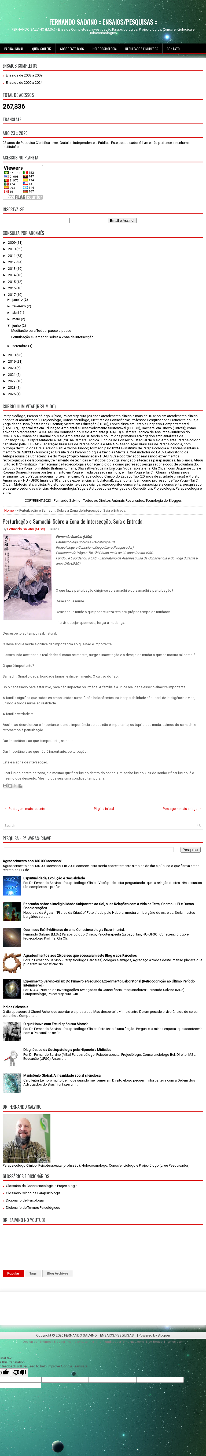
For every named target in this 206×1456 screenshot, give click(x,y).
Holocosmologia (105, 48)
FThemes (45, 1342)
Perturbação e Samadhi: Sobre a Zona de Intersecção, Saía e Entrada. (73, 521)
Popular (13, 1273)
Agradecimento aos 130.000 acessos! (32, 861)
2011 (12, 256)
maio (16, 319)
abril (16, 313)
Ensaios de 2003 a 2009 (24, 75)
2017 (12, 295)
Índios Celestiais (15, 1007)
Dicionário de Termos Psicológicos (33, 1208)
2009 (12, 243)
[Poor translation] (19, 1372)
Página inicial (14, 48)
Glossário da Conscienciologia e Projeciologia (42, 1186)
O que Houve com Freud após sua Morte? (55, 1024)
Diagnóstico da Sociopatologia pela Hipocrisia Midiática (67, 1050)
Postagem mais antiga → (182, 809)
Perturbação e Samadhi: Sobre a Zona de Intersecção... (53, 337)
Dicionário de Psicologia (25, 1200)
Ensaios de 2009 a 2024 (24, 83)
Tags (33, 1273)
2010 (12, 249)
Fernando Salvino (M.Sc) (26, 529)
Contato (173, 48)
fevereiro (19, 306)
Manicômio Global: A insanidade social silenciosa (62, 1075)
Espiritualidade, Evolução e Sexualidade (54, 878)
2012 (12, 262)
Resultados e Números (141, 48)
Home (9, 510)
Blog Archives (57, 1273)
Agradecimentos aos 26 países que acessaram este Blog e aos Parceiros (80, 955)
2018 (12, 355)
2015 (12, 282)
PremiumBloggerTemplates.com (120, 1342)
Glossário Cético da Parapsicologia (33, 1193)
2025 (12, 394)
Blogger (175, 500)
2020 (12, 368)
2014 (12, 275)
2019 (12, 361)
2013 (12, 269)
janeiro (18, 299)
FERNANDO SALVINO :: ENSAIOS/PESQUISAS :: (103, 22)
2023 (12, 387)
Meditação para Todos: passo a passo (41, 331)
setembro (20, 346)
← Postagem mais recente (24, 809)
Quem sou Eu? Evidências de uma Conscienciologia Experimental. (74, 930)
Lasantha (87, 1342)
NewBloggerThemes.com (164, 1342)
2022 (12, 381)
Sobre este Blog (72, 48)
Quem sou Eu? (42, 48)
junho (17, 325)
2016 (12, 288)
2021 (12, 375)
